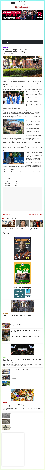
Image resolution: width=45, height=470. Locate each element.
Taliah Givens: (19, 228)
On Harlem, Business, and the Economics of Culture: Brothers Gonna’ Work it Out (25, 336)
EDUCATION (5, 47)
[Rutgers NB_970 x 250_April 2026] (22, 10)
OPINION (4, 402)
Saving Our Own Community (15, 324)
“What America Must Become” (35, 229)
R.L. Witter (11, 53)
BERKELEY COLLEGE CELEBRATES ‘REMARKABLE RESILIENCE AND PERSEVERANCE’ (22, 360)
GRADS (4, 357)
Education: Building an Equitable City (33, 214)
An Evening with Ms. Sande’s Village (14, 405)
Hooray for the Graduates (15, 382)
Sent (11, 413)
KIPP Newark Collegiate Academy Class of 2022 (19, 369)
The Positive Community (14, 316)
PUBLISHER (5, 313)
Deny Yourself (6, 214)
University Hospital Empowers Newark (23, 2)
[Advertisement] (22, 30)
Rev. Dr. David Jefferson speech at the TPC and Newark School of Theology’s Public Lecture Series (8, 231)
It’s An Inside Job (13, 419)
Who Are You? (13, 425)
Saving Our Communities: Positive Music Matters (18, 315)
